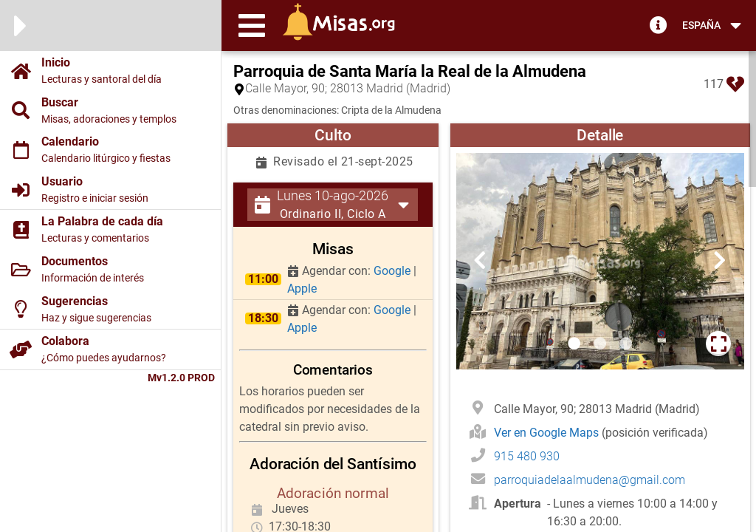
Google (393, 271)
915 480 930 (527, 456)
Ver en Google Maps (548, 433)
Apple (302, 289)
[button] (251, 25)
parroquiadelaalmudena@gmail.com (589, 480)
